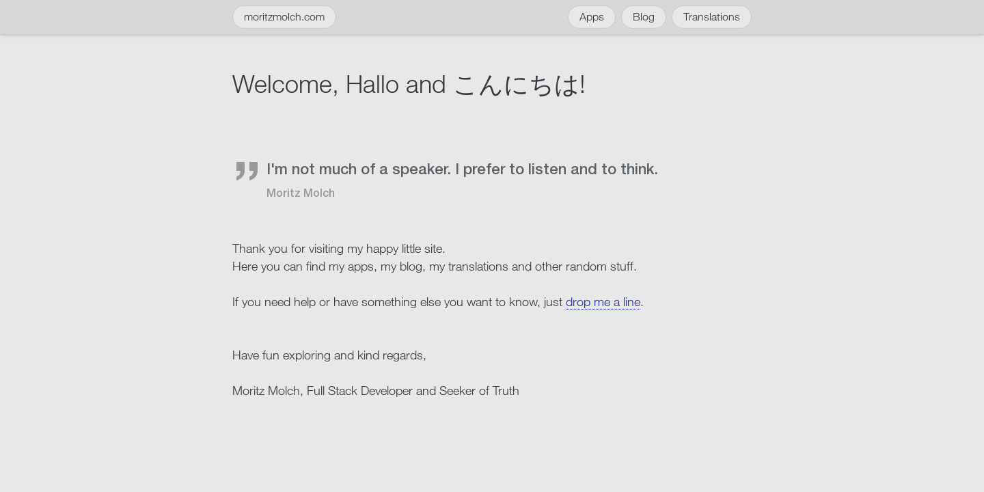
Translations (711, 16)
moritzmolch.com (284, 16)
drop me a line (603, 301)
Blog (644, 16)
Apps (591, 16)
